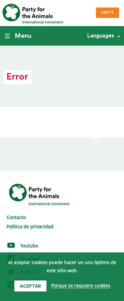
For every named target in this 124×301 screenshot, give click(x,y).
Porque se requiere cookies (80, 286)
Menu (18, 35)
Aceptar (30, 286)
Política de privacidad (30, 226)
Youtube (22, 246)
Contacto (16, 217)
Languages (100, 35)
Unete (107, 12)
